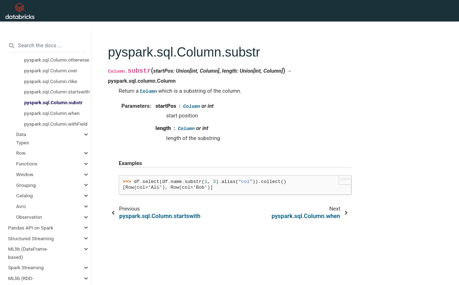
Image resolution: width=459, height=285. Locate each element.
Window (24, 174)
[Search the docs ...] (45, 45)
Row (20, 153)
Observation (29, 217)
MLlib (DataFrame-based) (28, 253)
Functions (26, 163)
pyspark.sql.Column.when (52, 113)
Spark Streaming (26, 267)
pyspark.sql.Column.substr (53, 102)
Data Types (22, 138)
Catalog (24, 195)
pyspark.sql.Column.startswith (57, 92)
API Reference (143, 11)
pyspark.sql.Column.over (50, 70)
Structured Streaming (31, 238)
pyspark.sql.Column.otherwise (56, 60)
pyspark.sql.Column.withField (55, 124)
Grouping (26, 185)
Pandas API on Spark (30, 228)
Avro (21, 206)
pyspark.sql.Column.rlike (50, 81)
